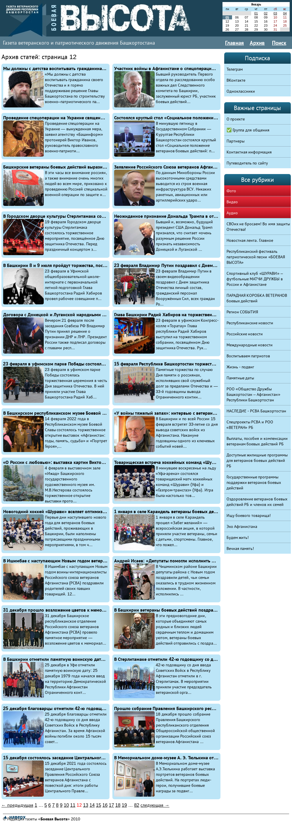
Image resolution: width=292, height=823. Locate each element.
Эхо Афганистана (242, 526)
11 (72, 805)
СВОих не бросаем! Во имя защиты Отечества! (258, 227)
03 (275, 13)
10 (66, 805)
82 (136, 805)
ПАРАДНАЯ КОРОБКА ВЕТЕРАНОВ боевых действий (257, 298)
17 (111, 805)
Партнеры (235, 141)
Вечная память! (240, 548)
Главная (234, 43)
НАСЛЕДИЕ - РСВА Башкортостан (256, 411)
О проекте (236, 119)
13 (85, 805)
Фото (231, 191)
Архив (257, 43)
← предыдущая (17, 805)
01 (256, 13)
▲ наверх (14, 817)
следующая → (154, 805)
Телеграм (235, 69)
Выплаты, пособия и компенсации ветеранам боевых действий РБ (257, 441)
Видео (232, 202)
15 (98, 805)
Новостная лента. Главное (250, 240)
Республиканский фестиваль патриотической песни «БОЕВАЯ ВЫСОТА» (256, 257)
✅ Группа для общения (248, 130)
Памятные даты (240, 378)
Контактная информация (249, 152)
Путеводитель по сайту (247, 163)
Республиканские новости (250, 323)
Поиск (279, 43)
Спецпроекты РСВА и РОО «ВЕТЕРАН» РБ (250, 425)
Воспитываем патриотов (248, 356)
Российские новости (245, 334)
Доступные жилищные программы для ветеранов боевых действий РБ (257, 460)
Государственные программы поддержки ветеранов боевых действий (254, 482)
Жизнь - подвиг (240, 367)
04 (284, 13)
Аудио (232, 213)
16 (105, 805)
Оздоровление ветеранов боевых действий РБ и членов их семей (257, 502)
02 (265, 13)
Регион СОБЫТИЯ (242, 312)
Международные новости (250, 345)
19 (124, 805)
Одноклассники (241, 91)
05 (227, 17)
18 (118, 805)
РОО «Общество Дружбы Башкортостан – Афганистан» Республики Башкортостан (253, 394)
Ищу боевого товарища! (249, 515)
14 (92, 805)
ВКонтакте (236, 80)
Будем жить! (238, 537)
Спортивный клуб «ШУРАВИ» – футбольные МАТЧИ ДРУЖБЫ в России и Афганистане (255, 279)
